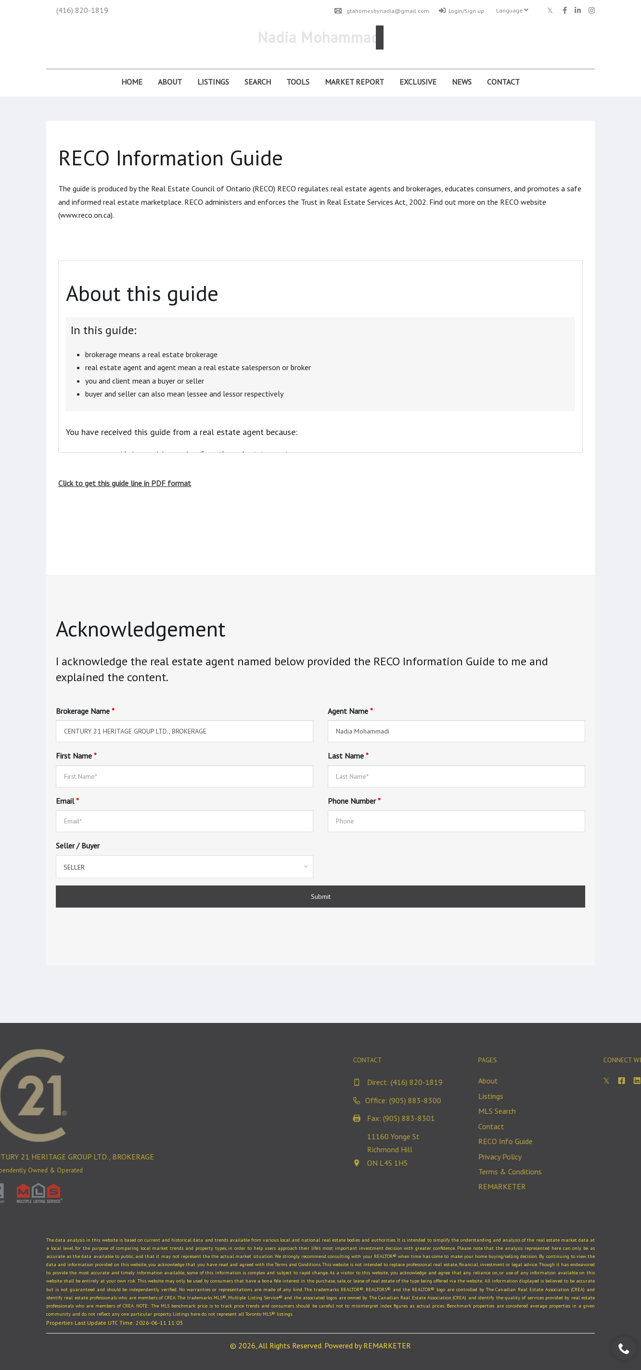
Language (512, 10)
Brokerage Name (85, 711)
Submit (321, 896)
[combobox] (184, 866)
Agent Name (350, 711)
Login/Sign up (461, 10)
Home (131, 82)
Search (257, 82)
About (170, 82)
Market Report (354, 82)
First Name (76, 755)
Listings (213, 82)
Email (67, 801)
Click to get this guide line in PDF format (124, 483)
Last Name (348, 755)
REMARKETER (387, 1345)
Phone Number (354, 801)
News (462, 82)
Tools (297, 82)
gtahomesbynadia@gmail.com (381, 10)
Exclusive (417, 82)
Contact (503, 82)
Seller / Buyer (78, 845)
